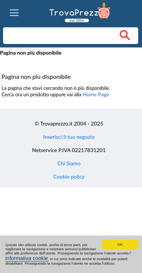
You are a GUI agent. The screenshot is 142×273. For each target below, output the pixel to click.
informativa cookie (26, 258)
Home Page (96, 94)
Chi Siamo (68, 163)
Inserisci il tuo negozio (69, 136)
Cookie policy (68, 176)
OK (120, 244)
